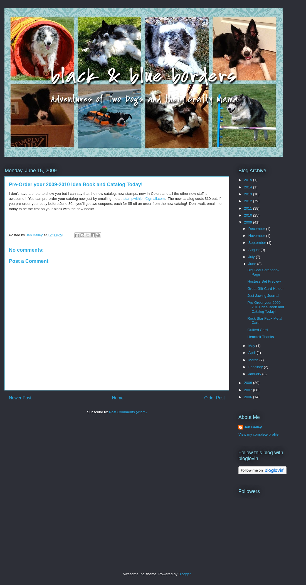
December (257, 229)
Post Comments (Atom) (128, 412)
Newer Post (20, 397)
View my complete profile (258, 434)
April (252, 353)
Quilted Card (257, 330)
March (254, 360)
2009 (248, 222)
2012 (248, 201)
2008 (248, 383)
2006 (248, 397)
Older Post (214, 397)
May (252, 346)
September (257, 243)
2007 (248, 390)
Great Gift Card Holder (265, 289)
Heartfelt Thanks (260, 337)
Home (118, 397)
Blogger (184, 574)
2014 (248, 187)
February (256, 367)
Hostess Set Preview (264, 281)
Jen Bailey (253, 427)
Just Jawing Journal (263, 295)
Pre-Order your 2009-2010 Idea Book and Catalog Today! (265, 306)
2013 (248, 194)
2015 (248, 180)
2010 (248, 215)
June (252, 264)
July (252, 257)
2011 (248, 208)
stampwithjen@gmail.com (144, 198)
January (255, 374)
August (254, 250)
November (257, 236)
